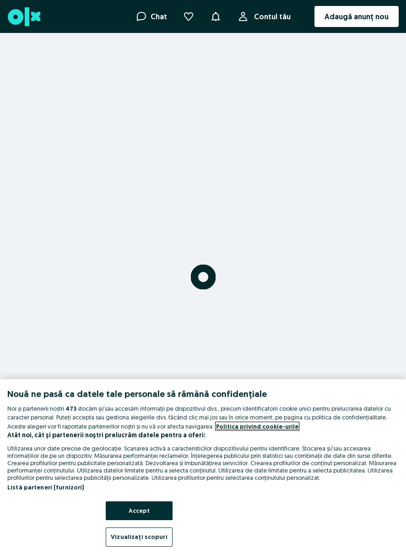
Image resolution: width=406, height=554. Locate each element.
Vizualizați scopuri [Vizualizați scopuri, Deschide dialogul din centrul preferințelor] (139, 536)
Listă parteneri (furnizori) (45, 487)
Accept (139, 510)
